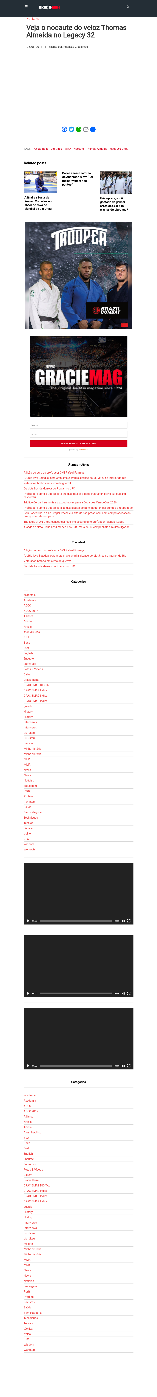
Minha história (32, 748)
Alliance (28, 616)
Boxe (27, 642)
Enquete (29, 658)
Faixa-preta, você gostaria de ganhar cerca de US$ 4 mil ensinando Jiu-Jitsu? (114, 204)
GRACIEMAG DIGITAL (37, 685)
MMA (67, 148)
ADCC (27, 605)
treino (27, 833)
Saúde (28, 807)
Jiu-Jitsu (56, 148)
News (27, 770)
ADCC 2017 (31, 611)
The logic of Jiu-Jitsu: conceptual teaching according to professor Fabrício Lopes (74, 521)
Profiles (29, 796)
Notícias (33, 19)
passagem (30, 786)
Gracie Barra (31, 679)
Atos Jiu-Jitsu (32, 632)
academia (30, 595)
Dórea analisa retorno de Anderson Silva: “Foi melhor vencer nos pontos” (77, 178)
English (28, 653)
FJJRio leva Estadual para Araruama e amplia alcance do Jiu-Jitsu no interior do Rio (75, 478)
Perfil (27, 791)
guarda (28, 706)
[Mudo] (123, 921)
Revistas (29, 801)
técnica (28, 828)
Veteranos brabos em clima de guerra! (47, 483)
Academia (30, 600)
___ (26, 589)
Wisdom (29, 844)
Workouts (30, 849)
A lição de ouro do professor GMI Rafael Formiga (54, 472)
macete (28, 743)
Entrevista (30, 664)
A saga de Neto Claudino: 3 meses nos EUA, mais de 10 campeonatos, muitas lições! (76, 527)
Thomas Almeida (96, 148)
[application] (78, 894)
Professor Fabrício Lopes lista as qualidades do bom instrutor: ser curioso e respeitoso (78, 507)
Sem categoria (33, 812)
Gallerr (28, 674)
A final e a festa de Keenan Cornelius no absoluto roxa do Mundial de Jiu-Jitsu (38, 203)
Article (28, 621)
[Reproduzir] (28, 921)
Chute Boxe (41, 148)
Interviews (30, 722)
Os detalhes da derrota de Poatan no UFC (49, 488)
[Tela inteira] (129, 921)
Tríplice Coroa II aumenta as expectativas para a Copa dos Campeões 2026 (70, 502)
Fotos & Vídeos (33, 669)
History (28, 711)
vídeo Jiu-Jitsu (119, 148)
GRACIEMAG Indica (35, 690)
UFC (26, 839)
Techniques (31, 817)
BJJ (26, 637)
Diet (26, 648)
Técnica (28, 823)
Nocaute (79, 148)
